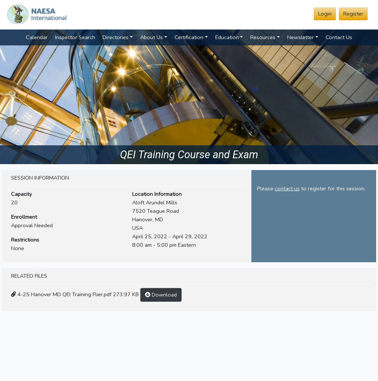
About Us (151, 37)
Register (353, 13)
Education (227, 37)
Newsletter (300, 37)
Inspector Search (75, 37)
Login (324, 13)
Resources (262, 37)
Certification (189, 37)
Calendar (37, 37)
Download (161, 294)
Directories (115, 37)
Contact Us (339, 37)
